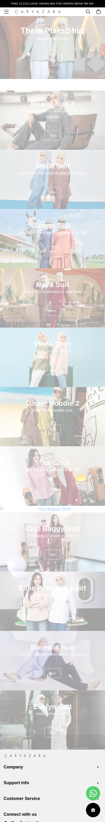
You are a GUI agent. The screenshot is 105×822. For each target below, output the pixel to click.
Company (13, 767)
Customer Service (22, 798)
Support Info (16, 782)
